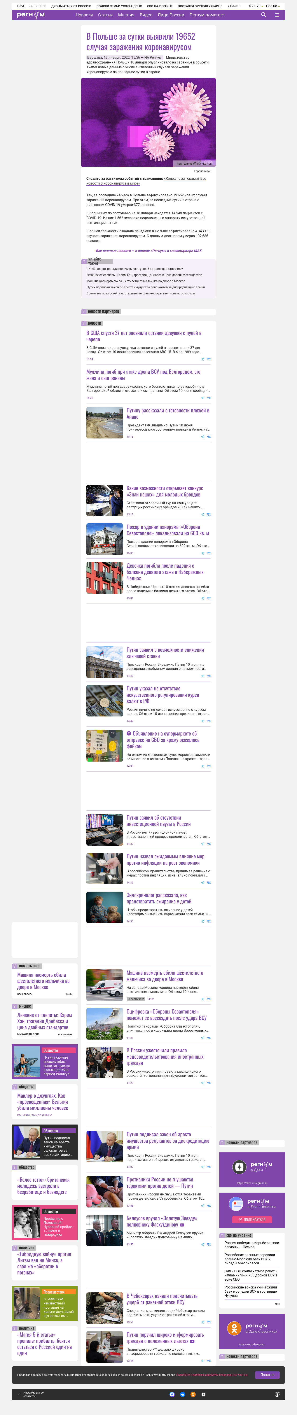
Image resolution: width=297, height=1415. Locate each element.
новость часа (29, 966)
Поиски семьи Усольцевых (119, 6)
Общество (51, 1050)
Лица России (171, 15)
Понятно (267, 1375)
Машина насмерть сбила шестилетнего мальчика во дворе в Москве (43, 980)
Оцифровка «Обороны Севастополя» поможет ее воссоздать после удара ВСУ (167, 1014)
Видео (146, 15)
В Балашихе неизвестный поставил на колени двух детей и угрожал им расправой (59, 1307)
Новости (84, 15)
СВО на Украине (160, 6)
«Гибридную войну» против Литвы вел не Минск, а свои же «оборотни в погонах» (44, 1263)
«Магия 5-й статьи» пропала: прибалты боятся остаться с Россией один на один (44, 1343)
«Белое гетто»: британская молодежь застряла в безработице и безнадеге (43, 1185)
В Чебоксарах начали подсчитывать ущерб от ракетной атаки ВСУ (135, 269)
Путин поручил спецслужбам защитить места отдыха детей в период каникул (57, 1065)
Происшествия (54, 1291)
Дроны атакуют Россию (71, 6)
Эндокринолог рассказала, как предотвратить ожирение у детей (159, 898)
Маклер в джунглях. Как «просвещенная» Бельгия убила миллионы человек (42, 1101)
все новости (24, 994)
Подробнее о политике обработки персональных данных (211, 1374)
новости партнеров (103, 311)
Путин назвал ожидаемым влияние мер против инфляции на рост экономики (165, 859)
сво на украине (238, 1235)
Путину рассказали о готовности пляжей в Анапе (168, 413)
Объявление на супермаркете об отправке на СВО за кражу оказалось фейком (163, 739)
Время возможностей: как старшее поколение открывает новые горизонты (141, 293)
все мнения (65, 1034)
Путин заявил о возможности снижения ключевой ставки (165, 652)
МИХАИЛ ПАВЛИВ (28, 1034)
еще (277, 1304)
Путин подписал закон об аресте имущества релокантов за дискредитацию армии (57, 1146)
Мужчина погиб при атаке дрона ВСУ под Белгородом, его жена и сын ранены (143, 374)
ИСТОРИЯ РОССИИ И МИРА (34, 1114)
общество (27, 1086)
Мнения (126, 15)
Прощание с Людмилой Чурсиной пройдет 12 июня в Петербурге (59, 1226)
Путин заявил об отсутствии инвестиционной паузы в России (159, 820)
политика (26, 1248)
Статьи (105, 15)
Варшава (94, 57)
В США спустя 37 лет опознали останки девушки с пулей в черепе (143, 336)
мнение (25, 1006)
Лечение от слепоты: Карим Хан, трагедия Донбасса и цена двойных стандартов (44, 1021)
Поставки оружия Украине (200, 6)
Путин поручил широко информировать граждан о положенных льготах (165, 1337)
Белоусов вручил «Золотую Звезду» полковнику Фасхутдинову (162, 1221)
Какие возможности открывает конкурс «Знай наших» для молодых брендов (165, 491)
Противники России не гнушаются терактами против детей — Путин (160, 1182)
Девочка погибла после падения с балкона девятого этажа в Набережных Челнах (165, 571)
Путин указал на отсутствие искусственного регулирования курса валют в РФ (163, 694)
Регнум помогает (207, 15)
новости (94, 323)
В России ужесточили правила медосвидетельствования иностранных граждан (165, 1056)
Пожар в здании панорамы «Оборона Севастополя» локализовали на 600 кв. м (168, 530)
